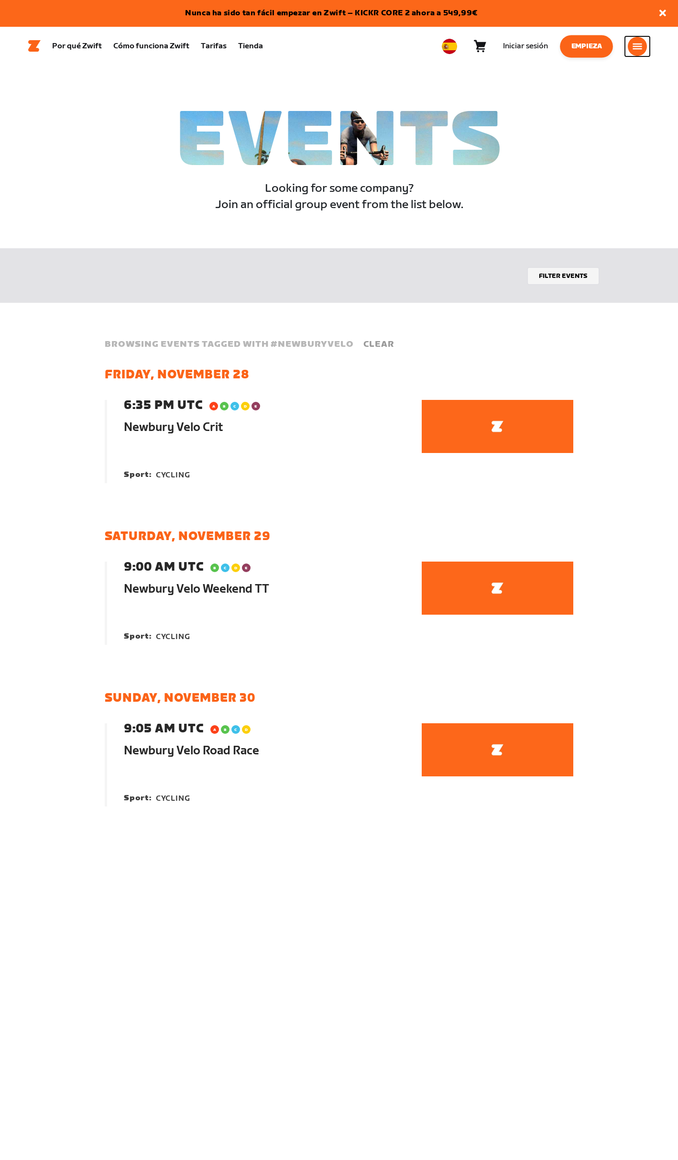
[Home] (34, 48)
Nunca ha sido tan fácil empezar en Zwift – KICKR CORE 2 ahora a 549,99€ (331, 13)
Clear (378, 348)
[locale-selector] (449, 48)
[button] (663, 14)
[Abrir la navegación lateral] (637, 48)
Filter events (563, 280)
